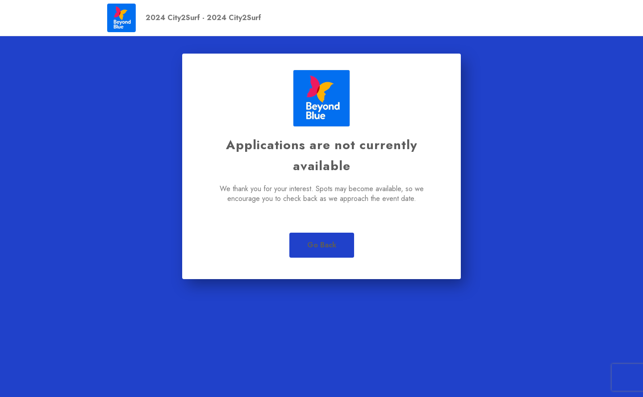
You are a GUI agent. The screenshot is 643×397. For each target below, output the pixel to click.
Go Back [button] (321, 245)
